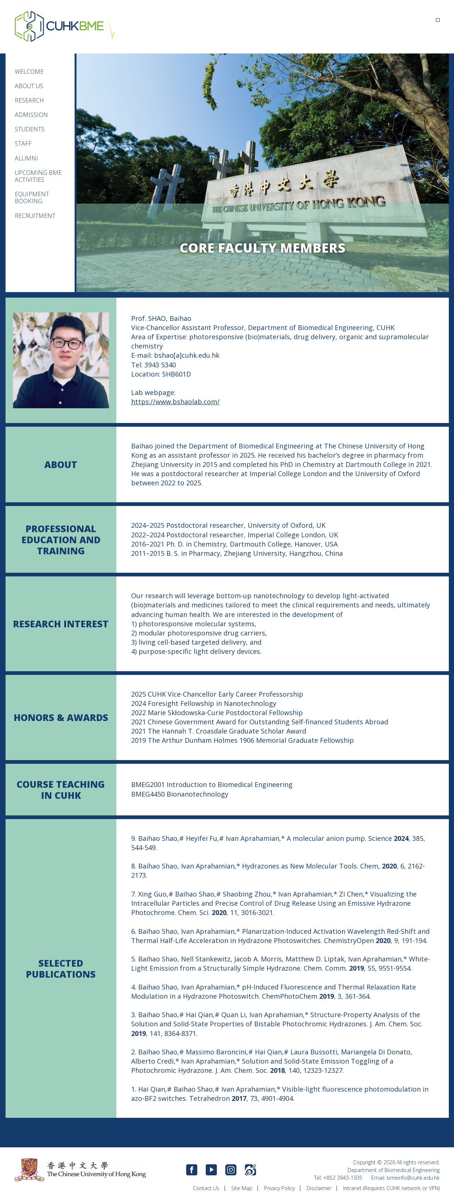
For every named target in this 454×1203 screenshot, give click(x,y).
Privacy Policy (279, 1188)
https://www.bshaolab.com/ (175, 401)
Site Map (241, 1188)
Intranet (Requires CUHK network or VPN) (391, 1188)
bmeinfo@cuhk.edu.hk (413, 1177)
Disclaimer (319, 1188)
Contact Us (206, 1188)
